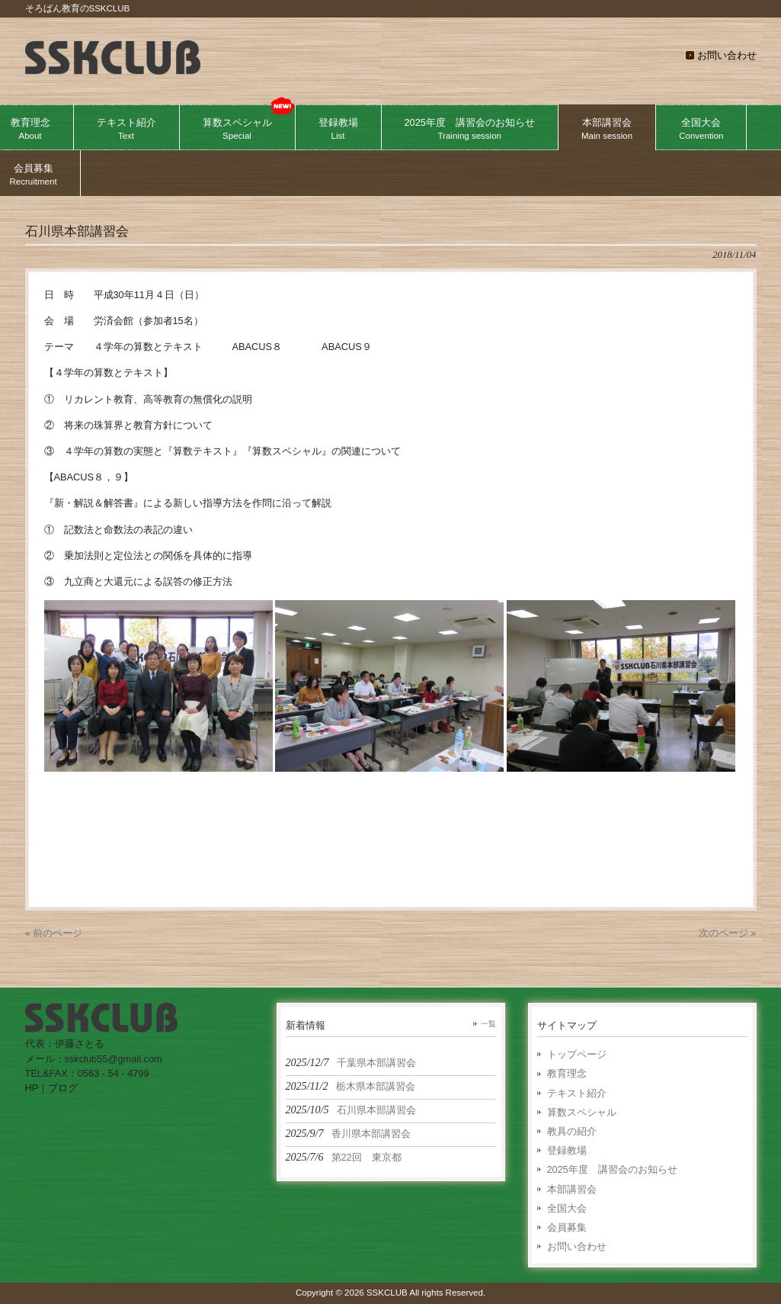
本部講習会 (572, 1189)
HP (32, 1088)
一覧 (488, 1024)
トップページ (577, 1054)
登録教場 (567, 1150)
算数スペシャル (581, 1112)
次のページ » (728, 933)
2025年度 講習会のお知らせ (612, 1169)
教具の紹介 (572, 1131)
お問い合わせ (727, 55)
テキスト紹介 (577, 1093)
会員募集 (567, 1227)
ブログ (63, 1088)
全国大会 (567, 1208)
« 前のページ (54, 933)
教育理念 (567, 1073)
